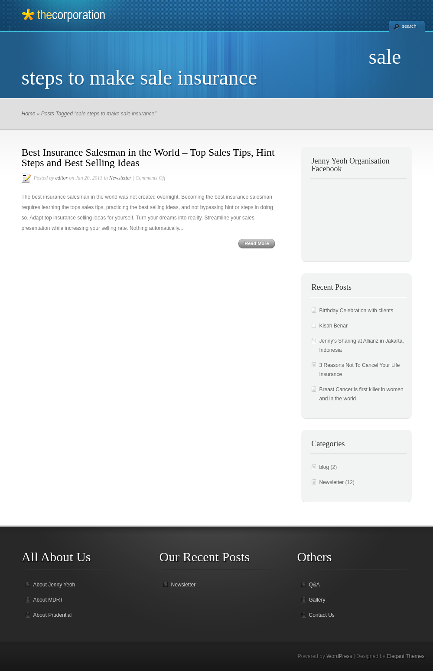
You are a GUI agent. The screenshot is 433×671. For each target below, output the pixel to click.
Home (29, 114)
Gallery (317, 600)
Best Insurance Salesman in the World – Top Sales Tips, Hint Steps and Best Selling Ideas (148, 157)
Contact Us (322, 615)
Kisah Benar (333, 326)
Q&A (314, 585)
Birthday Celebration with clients (356, 311)
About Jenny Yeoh (54, 585)
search (409, 26)
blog (324, 467)
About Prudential (52, 615)
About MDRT (48, 600)
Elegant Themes (405, 656)
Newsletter (120, 178)
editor (61, 178)
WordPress (339, 656)
